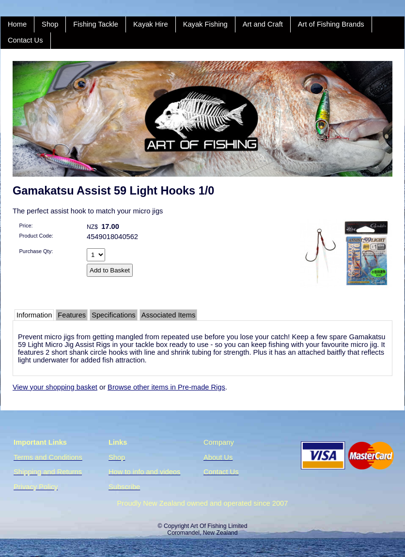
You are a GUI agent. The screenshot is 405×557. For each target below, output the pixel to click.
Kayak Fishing (205, 24)
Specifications (113, 315)
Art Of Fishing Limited (218, 526)
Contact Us (25, 40)
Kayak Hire (150, 24)
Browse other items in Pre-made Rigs (166, 387)
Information (34, 315)
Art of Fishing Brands (331, 24)
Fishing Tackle (95, 24)
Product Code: (36, 236)
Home (17, 24)
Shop (50, 24)
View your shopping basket (55, 387)
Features (72, 315)
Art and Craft (263, 24)
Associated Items (168, 315)
